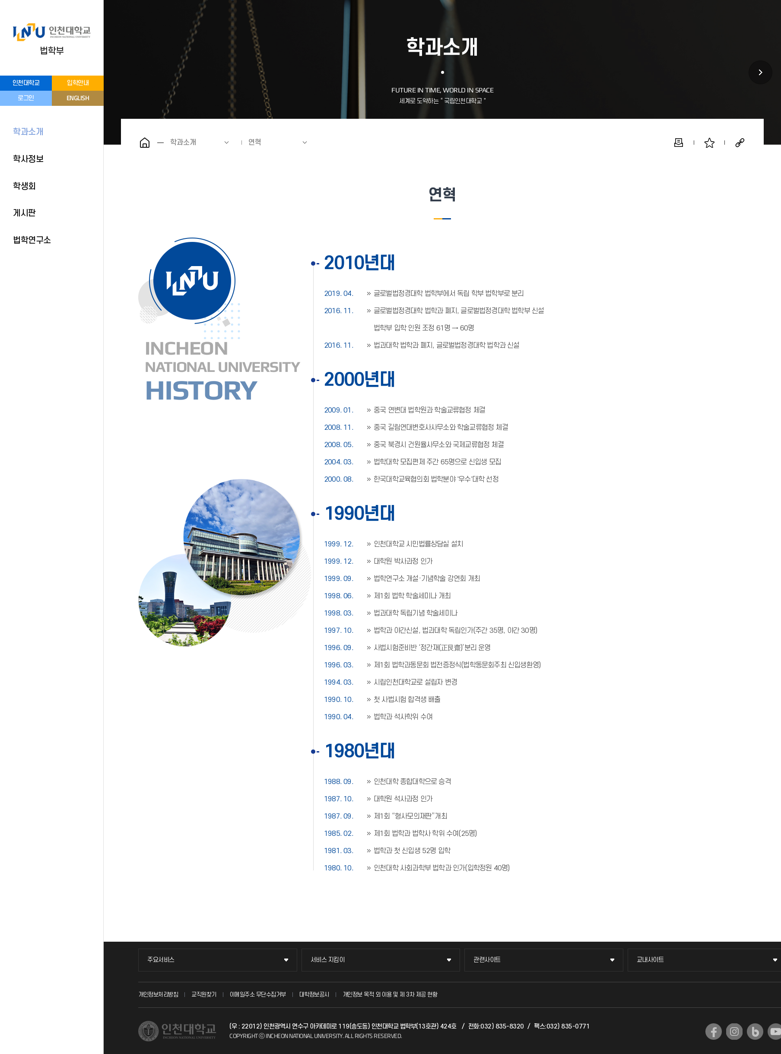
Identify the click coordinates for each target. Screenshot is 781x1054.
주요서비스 (161, 960)
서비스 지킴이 (328, 960)
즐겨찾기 (709, 142)
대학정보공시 (314, 994)
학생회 (24, 186)
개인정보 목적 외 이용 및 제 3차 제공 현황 (390, 994)
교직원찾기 (203, 994)
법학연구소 (32, 240)
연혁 (254, 142)
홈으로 (145, 142)
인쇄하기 (678, 142)
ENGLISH (78, 98)
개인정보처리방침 (158, 994)
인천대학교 (26, 83)
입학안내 (78, 83)
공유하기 (740, 142)
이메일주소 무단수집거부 (258, 994)
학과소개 (28, 132)
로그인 (26, 98)
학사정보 (28, 159)
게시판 (24, 213)
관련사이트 (487, 960)
